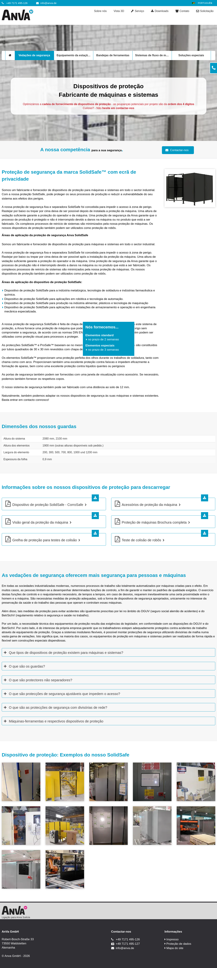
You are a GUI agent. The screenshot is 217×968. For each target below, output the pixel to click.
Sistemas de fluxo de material (153, 55)
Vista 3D (119, 11)
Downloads (160, 11)
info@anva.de (48, 3)
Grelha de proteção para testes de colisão (44, 540)
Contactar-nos (179, 150)
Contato (182, 11)
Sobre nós (100, 11)
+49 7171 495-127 (128, 943)
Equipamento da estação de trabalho (75, 55)
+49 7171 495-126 (16, 3)
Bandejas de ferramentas (112, 55)
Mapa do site (174, 948)
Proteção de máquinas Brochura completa (154, 522)
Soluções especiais (191, 55)
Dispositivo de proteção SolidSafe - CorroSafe (47, 505)
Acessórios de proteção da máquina (149, 505)
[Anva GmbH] (28, 15)
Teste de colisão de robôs (141, 540)
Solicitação (205, 11)
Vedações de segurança (34, 55)
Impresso (172, 939)
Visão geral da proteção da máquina (40, 522)
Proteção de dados (178, 943)
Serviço (137, 11)
